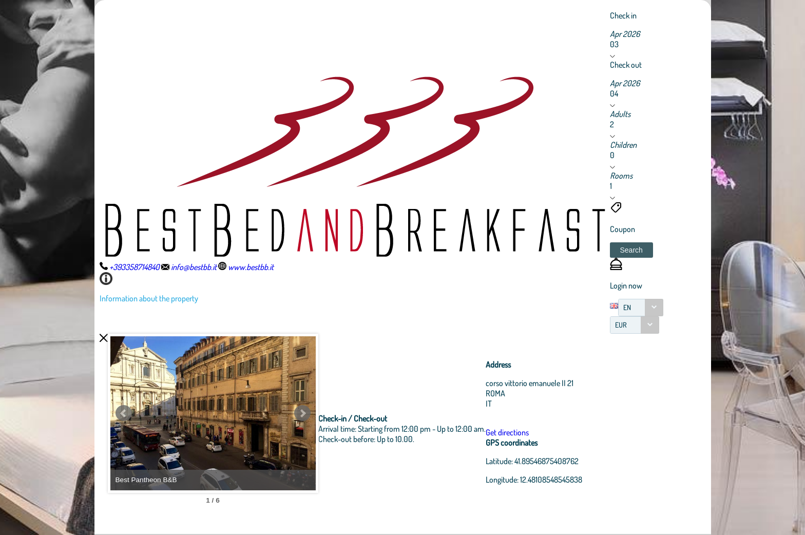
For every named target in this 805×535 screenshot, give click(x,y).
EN (627, 307)
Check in (623, 15)
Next (302, 413)
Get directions (507, 432)
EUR (621, 324)
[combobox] (640, 307)
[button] (631, 250)
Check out (626, 65)
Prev (124, 413)
